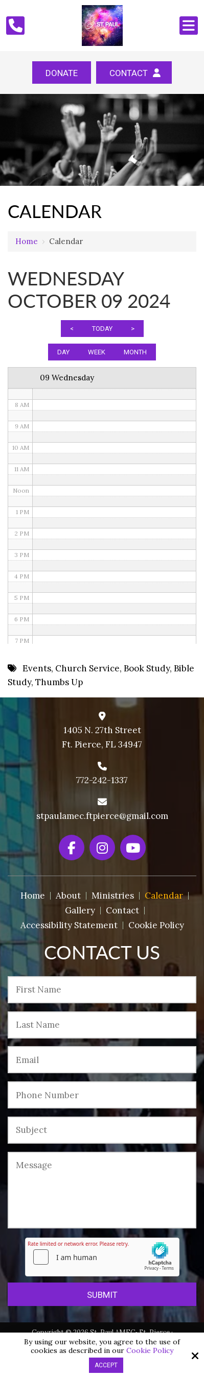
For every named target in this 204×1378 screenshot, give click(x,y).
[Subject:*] (102, 1130)
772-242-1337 (102, 780)
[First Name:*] (102, 989)
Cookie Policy (149, 1350)
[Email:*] (102, 1059)
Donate (62, 73)
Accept (106, 1365)
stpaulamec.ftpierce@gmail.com (102, 815)
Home (26, 241)
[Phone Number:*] (102, 1094)
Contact (133, 73)
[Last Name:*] (102, 1024)
